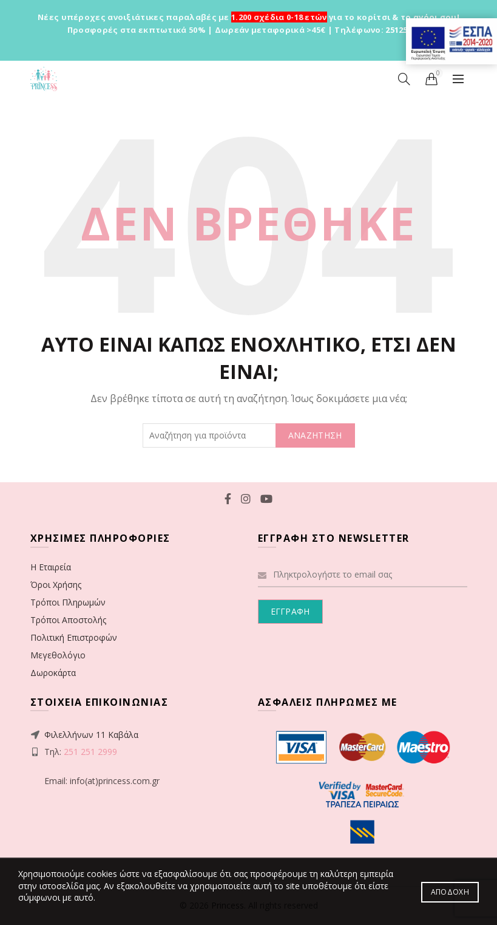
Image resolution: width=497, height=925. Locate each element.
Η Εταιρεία (50, 567)
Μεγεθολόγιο (58, 655)
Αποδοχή (450, 892)
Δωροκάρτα (53, 672)
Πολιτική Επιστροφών (73, 637)
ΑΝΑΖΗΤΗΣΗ (315, 435)
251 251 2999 (90, 751)
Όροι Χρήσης (55, 584)
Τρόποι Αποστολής (68, 620)
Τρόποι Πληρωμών (68, 602)
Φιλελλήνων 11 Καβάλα (91, 734)
